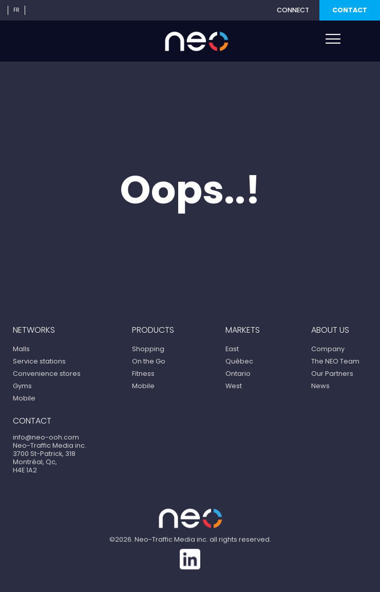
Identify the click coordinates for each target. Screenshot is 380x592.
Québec (239, 361)
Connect (293, 10)
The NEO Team (335, 361)
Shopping (148, 349)
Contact (349, 10)
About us (330, 330)
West (233, 385)
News (320, 385)
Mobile (24, 398)
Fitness (143, 373)
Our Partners (332, 373)
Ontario (238, 373)
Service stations (39, 361)
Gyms (22, 385)
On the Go (148, 361)
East (232, 349)
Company (328, 349)
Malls (21, 349)
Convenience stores (47, 373)
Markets (242, 330)
